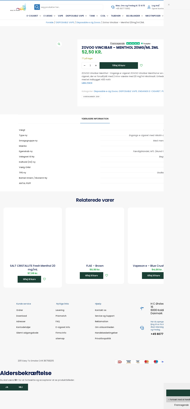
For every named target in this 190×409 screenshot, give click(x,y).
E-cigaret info (63, 327)
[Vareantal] (90, 65)
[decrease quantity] (84, 65)
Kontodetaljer (23, 327)
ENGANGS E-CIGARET (149, 91)
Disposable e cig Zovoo (88, 22)
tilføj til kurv (29, 279)
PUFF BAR (166, 91)
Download (21, 315)
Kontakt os (100, 310)
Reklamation (101, 321)
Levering (60, 310)
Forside (50, 22)
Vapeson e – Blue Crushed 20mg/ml (157, 266)
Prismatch (61, 315)
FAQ (58, 321)
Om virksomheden (104, 327)
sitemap (60, 338)
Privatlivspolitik (103, 338)
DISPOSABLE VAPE (65, 22)
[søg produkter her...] (68, 7)
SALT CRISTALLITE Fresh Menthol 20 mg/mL (32, 267)
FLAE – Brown (95, 266)
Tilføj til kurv (118, 65)
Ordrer (19, 310)
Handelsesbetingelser (106, 332)
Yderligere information (95, 118)
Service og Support (104, 315)
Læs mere (87, 82)
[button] (59, 44)
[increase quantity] (96, 65)
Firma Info (61, 332)
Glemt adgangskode (27, 332)
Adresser (20, 321)
